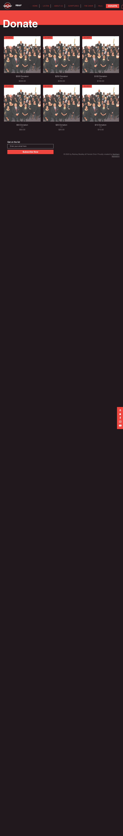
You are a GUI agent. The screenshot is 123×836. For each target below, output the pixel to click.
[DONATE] (112, 6)
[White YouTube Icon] (120, 425)
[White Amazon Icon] (120, 410)
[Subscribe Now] (30, 152)
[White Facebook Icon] (120, 417)
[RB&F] (18, 5)
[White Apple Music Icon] (120, 414)
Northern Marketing (116, 155)
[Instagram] (120, 421)
